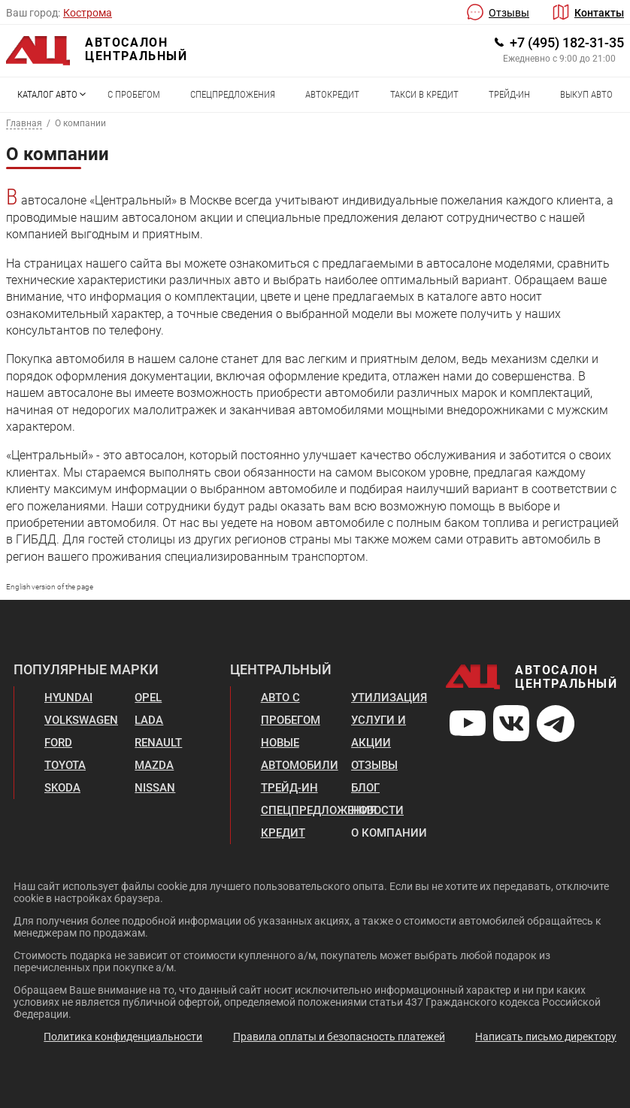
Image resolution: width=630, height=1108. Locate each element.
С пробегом (134, 94)
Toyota (65, 765)
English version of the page (49, 587)
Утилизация (389, 697)
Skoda (62, 788)
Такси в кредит (424, 94)
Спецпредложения (232, 94)
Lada (149, 720)
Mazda (154, 765)
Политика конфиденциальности (123, 1037)
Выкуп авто (586, 94)
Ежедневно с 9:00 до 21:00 (559, 58)
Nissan (155, 788)
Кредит (283, 833)
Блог (365, 788)
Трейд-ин (509, 94)
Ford (58, 742)
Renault (158, 742)
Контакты (599, 13)
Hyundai (68, 697)
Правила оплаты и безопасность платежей (339, 1037)
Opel (148, 697)
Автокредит (332, 94)
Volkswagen (81, 720)
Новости (377, 810)
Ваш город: (33, 13)
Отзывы (509, 13)
